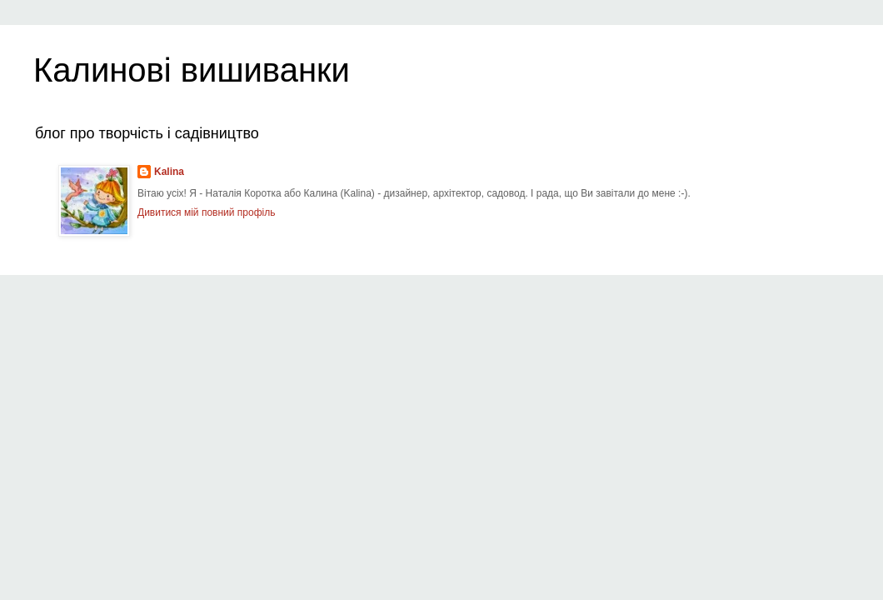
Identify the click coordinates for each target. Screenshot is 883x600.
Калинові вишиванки (191, 70)
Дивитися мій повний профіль (206, 212)
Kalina (169, 172)
